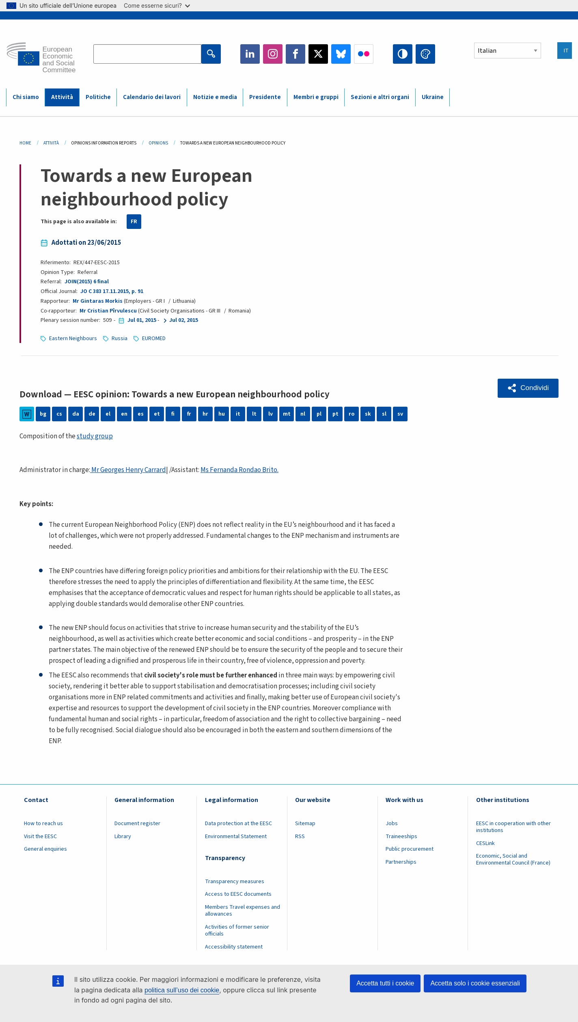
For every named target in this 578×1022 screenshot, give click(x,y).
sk (368, 414)
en (124, 414)
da (75, 414)
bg (43, 414)
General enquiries (45, 849)
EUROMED (154, 338)
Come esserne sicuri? (157, 5)
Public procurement (410, 849)
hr (205, 414)
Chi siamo (26, 97)
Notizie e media (215, 97)
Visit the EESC (40, 836)
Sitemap (305, 823)
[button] (528, 388)
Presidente (265, 97)
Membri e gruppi (316, 97)
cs (59, 414)
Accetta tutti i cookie (385, 983)
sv (400, 414)
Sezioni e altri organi (380, 97)
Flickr (363, 54)
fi (173, 414)
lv (270, 414)
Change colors (425, 54)
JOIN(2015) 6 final (87, 282)
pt (335, 414)
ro (351, 414)
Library (122, 836)
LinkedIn (250, 54)
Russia (119, 338)
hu (221, 414)
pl (319, 414)
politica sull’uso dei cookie (181, 990)
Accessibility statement (234, 947)
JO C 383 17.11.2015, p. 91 (111, 291)
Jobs (392, 823)
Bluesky (341, 54)
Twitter (318, 54)
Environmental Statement (236, 836)
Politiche (98, 97)
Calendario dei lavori (152, 97)
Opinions (158, 143)
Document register (137, 823)
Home (25, 143)
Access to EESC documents (238, 894)
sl (384, 414)
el (108, 414)
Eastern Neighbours (73, 338)
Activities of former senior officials (237, 930)
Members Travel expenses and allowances (242, 910)
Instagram (273, 54)
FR (134, 222)
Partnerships (401, 862)
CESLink (485, 843)
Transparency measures (234, 882)
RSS (300, 836)
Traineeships (401, 836)
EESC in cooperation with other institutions (513, 826)
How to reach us (43, 823)
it (238, 414)
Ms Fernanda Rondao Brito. (239, 470)
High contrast (402, 54)
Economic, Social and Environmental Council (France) (514, 859)
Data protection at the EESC (238, 823)
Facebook (295, 54)
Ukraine (433, 97)
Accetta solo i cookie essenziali (475, 983)
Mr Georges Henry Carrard (128, 470)
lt (254, 414)
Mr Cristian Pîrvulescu (108, 311)
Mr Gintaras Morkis (98, 301)
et (157, 414)
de (91, 414)
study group (95, 436)
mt (287, 414)
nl (302, 414)
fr (189, 414)
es (141, 414)
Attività (62, 97)
